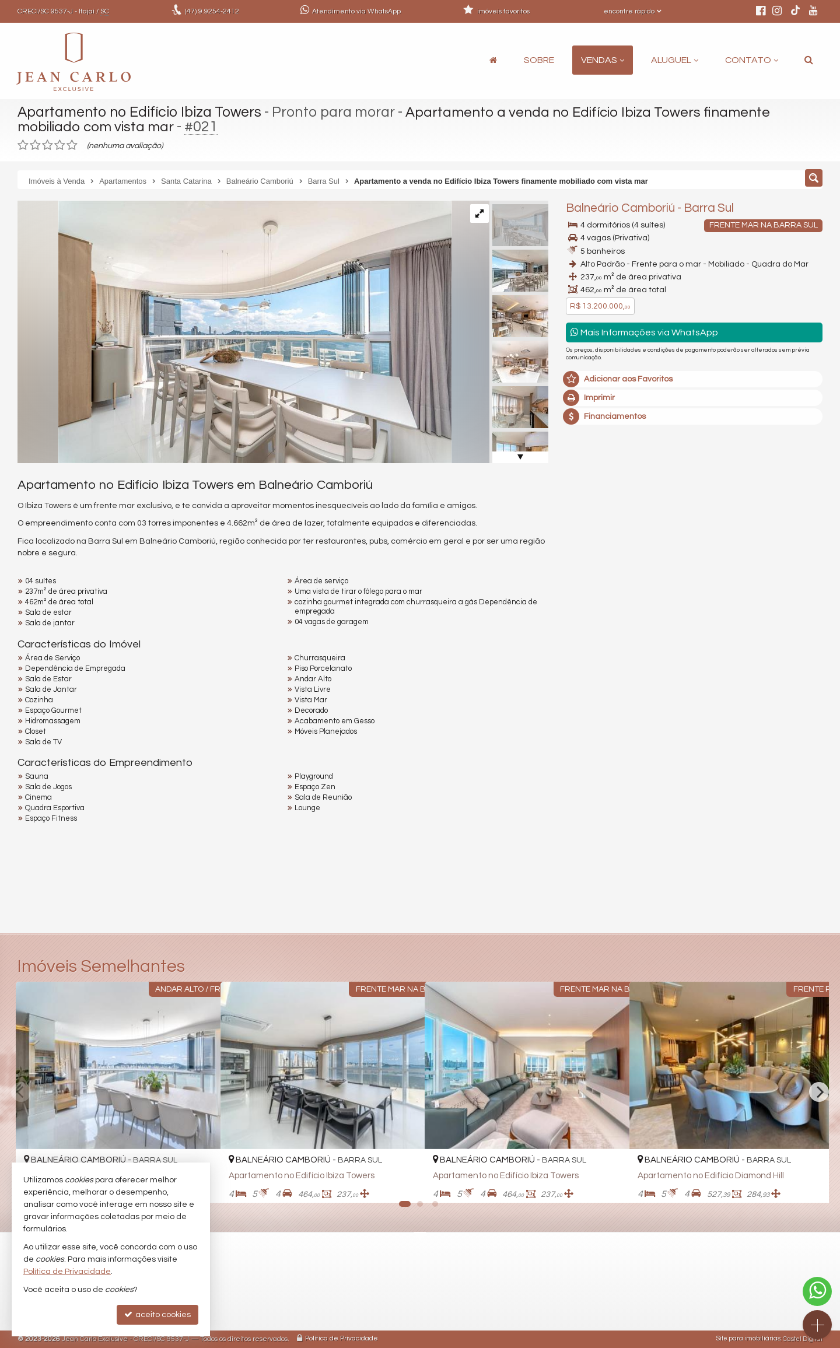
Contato (751, 60)
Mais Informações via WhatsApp (644, 332)
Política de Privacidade (341, 1339)
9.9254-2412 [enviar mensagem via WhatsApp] (212, 11)
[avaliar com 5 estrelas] (72, 145)
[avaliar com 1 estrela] (23, 145)
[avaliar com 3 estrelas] (47, 145)
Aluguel (674, 60)
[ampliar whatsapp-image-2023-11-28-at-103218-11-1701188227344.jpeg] (235, 332)
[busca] (809, 60)
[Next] (819, 1092)
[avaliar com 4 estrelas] (59, 145)
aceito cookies (157, 1314)
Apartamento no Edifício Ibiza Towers (141, 112)
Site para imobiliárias (748, 1339)
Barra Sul (709, 208)
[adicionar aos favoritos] (403, 1184)
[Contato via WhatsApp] (817, 1291)
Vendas (602, 60)
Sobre (539, 60)
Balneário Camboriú (620, 208)
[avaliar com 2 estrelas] (35, 145)
